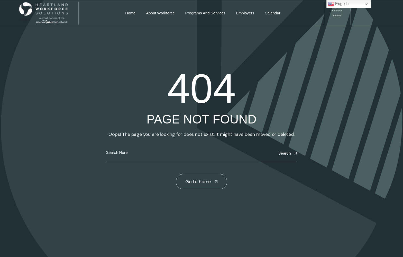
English (338, 4)
